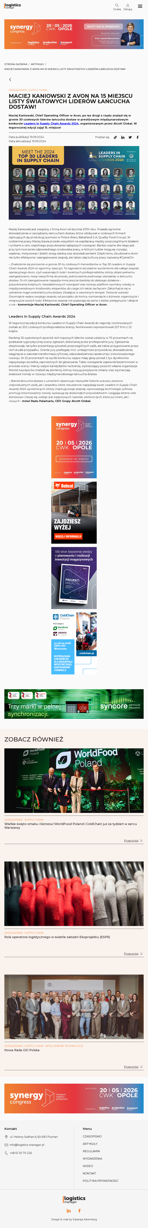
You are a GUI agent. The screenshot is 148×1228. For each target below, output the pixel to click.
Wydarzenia (92, 1158)
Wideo (88, 1166)
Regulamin (91, 1151)
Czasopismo (92, 1136)
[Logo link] (12, 6)
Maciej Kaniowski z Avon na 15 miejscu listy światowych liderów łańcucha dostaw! (65, 69)
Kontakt (89, 1173)
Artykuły (37, 64)
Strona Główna (15, 64)
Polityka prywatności (100, 1180)
